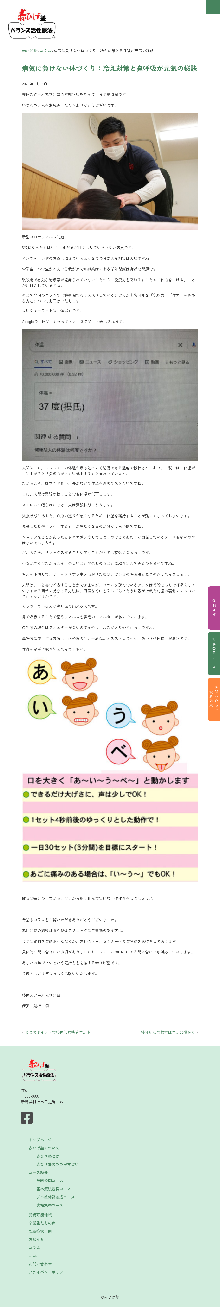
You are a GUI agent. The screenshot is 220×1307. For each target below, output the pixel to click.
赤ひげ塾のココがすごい (57, 1164)
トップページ (40, 1140)
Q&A (33, 1255)
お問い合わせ (40, 1264)
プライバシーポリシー (48, 1272)
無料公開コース (214, 653)
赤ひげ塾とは (47, 1156)
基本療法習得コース (53, 1189)
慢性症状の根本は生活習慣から (168, 1032)
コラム (34, 1247)
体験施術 (214, 608)
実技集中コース (49, 1205)
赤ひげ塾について (44, 1148)
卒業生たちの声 (42, 1223)
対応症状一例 (40, 1231)
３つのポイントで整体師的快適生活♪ (58, 1032)
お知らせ (36, 1239)
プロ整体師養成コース (55, 1197)
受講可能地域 (40, 1215)
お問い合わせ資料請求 (214, 699)
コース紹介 (38, 1172)
